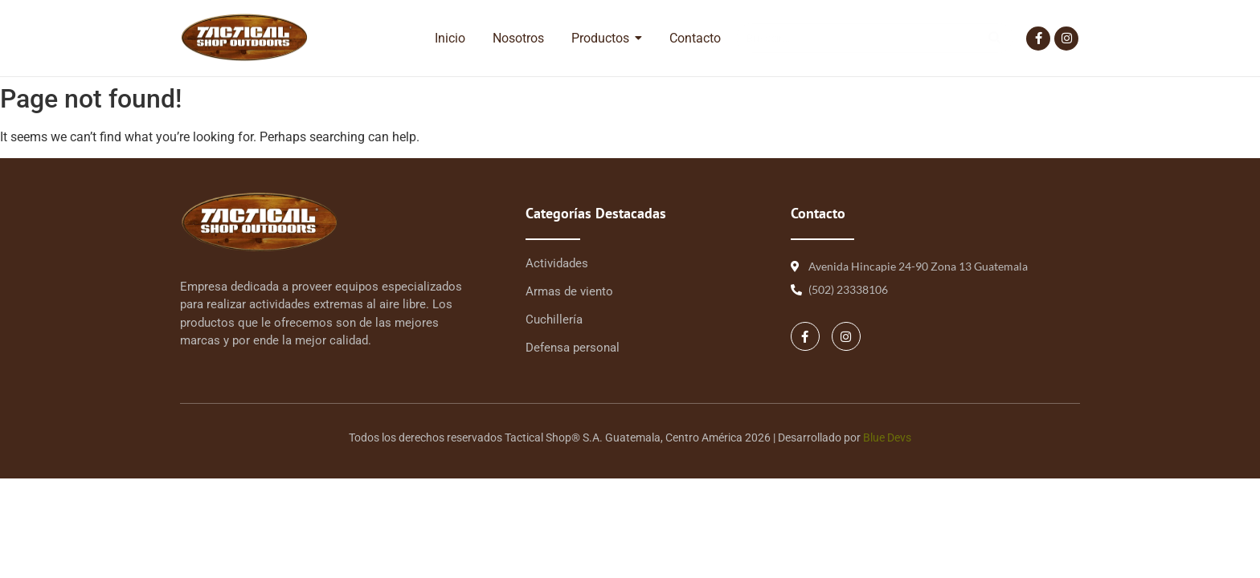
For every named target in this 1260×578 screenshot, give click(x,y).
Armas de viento (569, 291)
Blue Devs (887, 437)
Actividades (557, 263)
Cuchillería (554, 319)
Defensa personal (573, 347)
